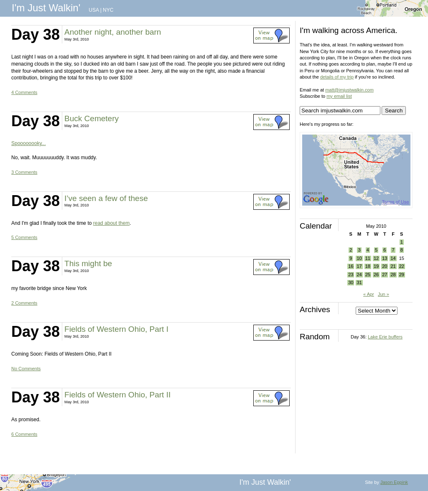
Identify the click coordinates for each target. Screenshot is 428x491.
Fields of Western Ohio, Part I (116, 329)
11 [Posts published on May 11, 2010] (367, 258)
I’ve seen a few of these (106, 198)
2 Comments (24, 302)
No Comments (26, 368)
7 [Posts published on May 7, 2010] (393, 249)
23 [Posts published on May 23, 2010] (350, 274)
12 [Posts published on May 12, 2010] (376, 258)
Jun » (383, 294)
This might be (88, 263)
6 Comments (24, 434)
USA (94, 10)
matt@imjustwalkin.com (349, 89)
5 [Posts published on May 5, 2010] (376, 249)
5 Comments (24, 237)
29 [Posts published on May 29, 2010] (401, 274)
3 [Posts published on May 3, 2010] (359, 249)
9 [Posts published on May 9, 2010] (350, 258)
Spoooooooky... (28, 143)
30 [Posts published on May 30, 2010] (350, 282)
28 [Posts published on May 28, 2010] (392, 274)
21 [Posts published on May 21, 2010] (392, 266)
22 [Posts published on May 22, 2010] (401, 266)
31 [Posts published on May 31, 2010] (359, 282)
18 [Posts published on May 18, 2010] (367, 266)
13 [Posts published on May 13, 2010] (384, 258)
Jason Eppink (394, 482)
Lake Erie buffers (385, 336)
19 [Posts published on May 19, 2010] (376, 266)
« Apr (368, 294)
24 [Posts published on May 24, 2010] (359, 274)
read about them (111, 223)
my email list (339, 96)
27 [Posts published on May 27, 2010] (384, 274)
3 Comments (24, 172)
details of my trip (337, 76)
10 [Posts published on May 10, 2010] (359, 258)
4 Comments (24, 92)
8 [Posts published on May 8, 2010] (401, 249)
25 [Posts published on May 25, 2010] (367, 274)
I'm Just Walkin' (46, 7)
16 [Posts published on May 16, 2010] (350, 266)
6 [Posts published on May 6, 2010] (384, 249)
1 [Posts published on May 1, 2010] (401, 241)
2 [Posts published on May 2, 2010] (350, 249)
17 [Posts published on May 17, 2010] (359, 266)
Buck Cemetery (91, 118)
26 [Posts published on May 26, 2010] (376, 274)
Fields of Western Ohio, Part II (117, 394)
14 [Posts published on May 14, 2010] (392, 258)
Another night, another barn (112, 32)
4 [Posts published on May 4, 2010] (368, 249)
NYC (108, 10)
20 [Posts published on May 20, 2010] (384, 266)
